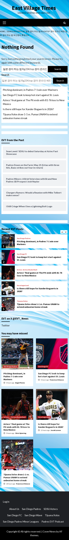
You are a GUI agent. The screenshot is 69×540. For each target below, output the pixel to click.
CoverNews (49, 531)
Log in (6, 501)
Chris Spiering (20, 433)
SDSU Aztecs (51, 508)
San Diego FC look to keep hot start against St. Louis (31, 95)
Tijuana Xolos (22, 301)
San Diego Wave (33, 515)
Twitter (5, 325)
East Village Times (34, 7)
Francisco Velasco (57, 380)
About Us (14, 508)
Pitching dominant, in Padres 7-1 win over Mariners (30, 89)
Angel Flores (20, 383)
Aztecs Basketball (30, 270)
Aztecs (19, 270)
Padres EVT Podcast (53, 521)
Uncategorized (23, 285)
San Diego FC (22, 254)
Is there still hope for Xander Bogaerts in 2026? (28, 109)
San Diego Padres (24, 238)
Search (5, 74)
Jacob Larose (56, 430)
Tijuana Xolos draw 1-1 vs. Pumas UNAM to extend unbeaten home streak (30, 116)
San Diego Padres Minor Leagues (21, 521)
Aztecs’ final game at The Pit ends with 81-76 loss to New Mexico (34, 102)
